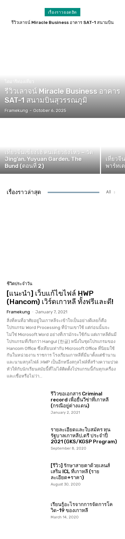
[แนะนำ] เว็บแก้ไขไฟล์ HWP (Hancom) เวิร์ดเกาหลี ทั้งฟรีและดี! (60, 297)
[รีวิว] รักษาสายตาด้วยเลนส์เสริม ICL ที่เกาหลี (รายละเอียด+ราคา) (80, 472)
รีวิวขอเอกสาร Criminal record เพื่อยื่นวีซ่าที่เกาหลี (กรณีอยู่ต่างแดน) (80, 400)
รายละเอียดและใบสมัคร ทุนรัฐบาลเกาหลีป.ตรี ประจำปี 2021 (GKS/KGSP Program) (84, 436)
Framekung (18, 311)
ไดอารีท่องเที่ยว (19, 81)
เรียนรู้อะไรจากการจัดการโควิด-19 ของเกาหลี (82, 507)
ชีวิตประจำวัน (19, 283)
